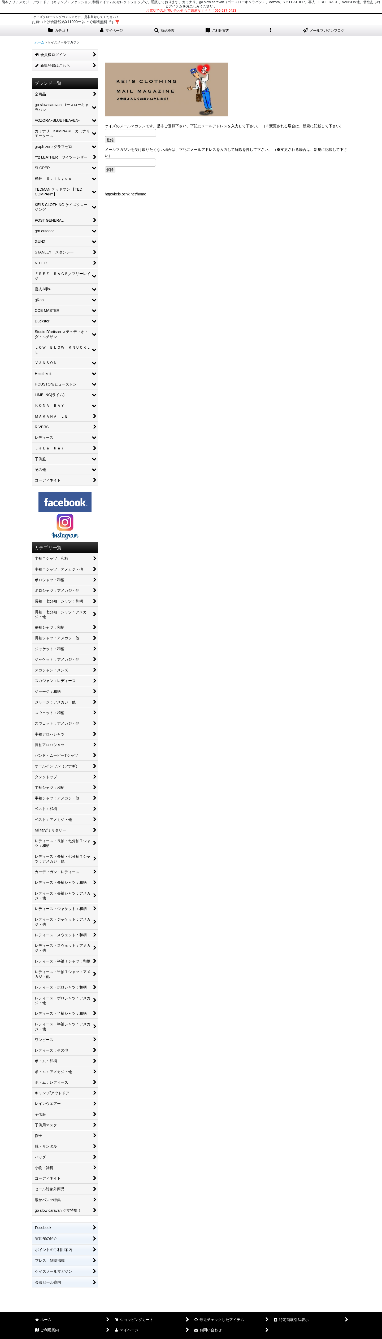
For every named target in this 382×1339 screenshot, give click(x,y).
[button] (164, 30)
